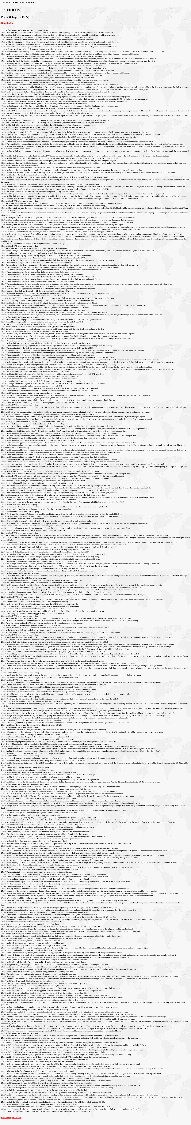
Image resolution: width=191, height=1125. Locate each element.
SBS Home (16, 1118)
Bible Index (7, 23)
